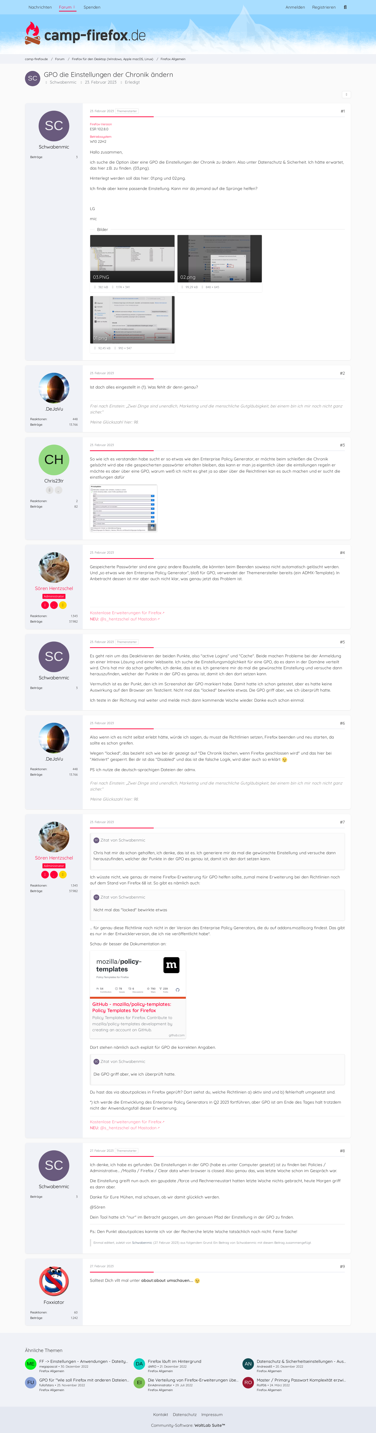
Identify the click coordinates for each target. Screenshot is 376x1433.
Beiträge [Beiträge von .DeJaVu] (36, 424)
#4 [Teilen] (342, 552)
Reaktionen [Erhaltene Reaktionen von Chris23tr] (38, 501)
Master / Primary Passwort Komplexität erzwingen (305, 1379)
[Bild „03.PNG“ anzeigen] (132, 263)
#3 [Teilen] (342, 444)
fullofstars (46, 1385)
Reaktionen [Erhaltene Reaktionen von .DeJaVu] (38, 419)
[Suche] (345, 7)
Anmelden (295, 7)
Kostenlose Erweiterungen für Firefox (125, 612)
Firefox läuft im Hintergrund (174, 1361)
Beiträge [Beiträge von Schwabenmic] (36, 157)
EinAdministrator (160, 1385)
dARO (152, 1366)
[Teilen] (346, 94)
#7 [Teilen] (342, 822)
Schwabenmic (63, 82)
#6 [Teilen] (342, 723)
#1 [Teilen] (343, 111)
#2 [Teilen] (342, 373)
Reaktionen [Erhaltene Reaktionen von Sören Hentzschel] (38, 616)
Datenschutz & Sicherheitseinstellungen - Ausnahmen (308, 1361)
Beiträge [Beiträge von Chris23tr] (36, 506)
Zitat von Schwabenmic (122, 840)
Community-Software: (188, 1425)
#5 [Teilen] (342, 641)
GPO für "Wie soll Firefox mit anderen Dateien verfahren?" (95, 1379)
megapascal (48, 1366)
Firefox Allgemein (51, 1371)
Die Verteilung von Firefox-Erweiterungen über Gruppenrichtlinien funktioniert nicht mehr (234, 1379)
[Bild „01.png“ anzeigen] (132, 324)
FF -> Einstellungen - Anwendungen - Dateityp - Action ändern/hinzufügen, (111, 1361)
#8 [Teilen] (342, 1150)
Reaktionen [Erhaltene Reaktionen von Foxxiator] (38, 1312)
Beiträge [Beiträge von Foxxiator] (36, 1318)
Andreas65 (264, 1366)
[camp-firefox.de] (188, 33)
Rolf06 (261, 1385)
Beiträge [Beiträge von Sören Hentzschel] (36, 621)
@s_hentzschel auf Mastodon (123, 618)
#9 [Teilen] (342, 1266)
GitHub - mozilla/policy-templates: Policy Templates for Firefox (131, 1007)
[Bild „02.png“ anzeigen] (219, 263)
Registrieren (324, 7)
